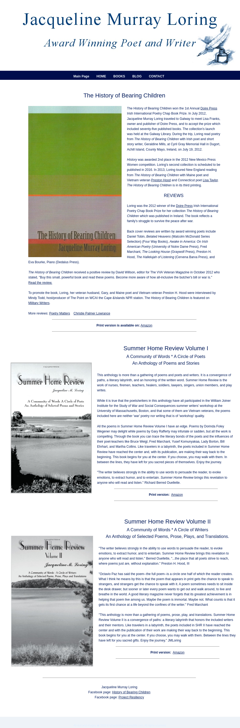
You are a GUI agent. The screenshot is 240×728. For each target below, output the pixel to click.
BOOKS (119, 76)
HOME (101, 76)
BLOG (137, 76)
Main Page (81, 76)
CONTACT (156, 76)
